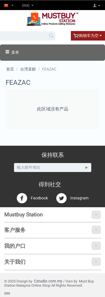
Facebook (32, 198)
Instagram (72, 198)
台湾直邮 (28, 69)
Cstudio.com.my (48, 281)
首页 (10, 69)
